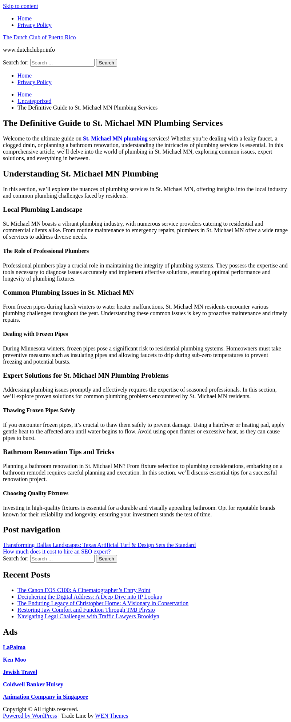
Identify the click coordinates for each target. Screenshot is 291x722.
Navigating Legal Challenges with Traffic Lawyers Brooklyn (88, 616)
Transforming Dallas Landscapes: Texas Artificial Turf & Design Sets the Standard (99, 545)
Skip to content (20, 6)
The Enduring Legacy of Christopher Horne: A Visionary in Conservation (102, 603)
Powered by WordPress (30, 716)
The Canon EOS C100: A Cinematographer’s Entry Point (83, 590)
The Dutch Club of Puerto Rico (39, 37)
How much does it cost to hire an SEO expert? (57, 551)
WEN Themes (111, 716)
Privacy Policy (34, 25)
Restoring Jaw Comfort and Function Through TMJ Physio (86, 610)
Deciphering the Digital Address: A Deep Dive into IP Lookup (89, 597)
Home (24, 18)
